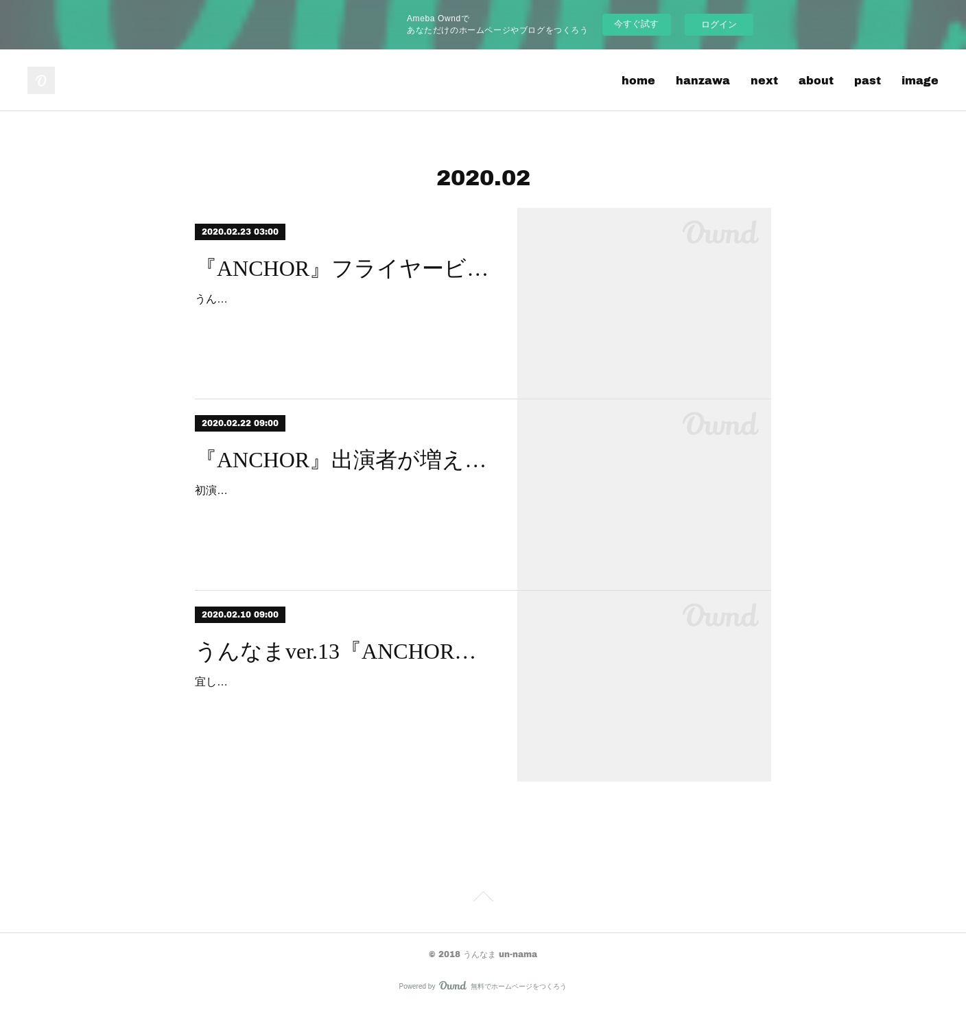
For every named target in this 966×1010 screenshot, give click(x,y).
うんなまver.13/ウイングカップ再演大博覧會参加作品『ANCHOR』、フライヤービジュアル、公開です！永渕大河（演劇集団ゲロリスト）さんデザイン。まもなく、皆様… (343, 318)
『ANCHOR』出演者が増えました (344, 459)
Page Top (483, 898)
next (764, 80)
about (816, 80)
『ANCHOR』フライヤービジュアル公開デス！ (344, 268)
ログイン (719, 24)
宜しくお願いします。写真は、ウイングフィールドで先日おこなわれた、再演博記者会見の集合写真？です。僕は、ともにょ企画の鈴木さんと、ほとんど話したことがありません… (343, 701)
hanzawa (703, 80)
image (920, 80)
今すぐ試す (636, 24)
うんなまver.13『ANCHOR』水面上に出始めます (344, 651)
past (867, 80)
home (638, 80)
